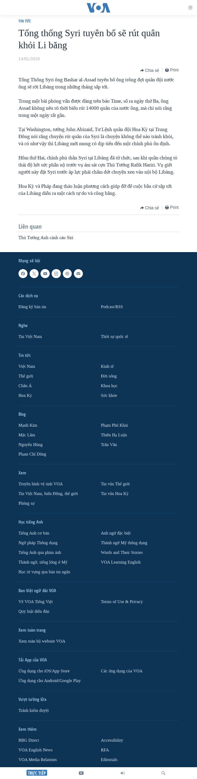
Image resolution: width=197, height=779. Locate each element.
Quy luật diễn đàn (33, 611)
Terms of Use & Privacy (122, 601)
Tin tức (24, 21)
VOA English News (35, 750)
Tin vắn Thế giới (115, 484)
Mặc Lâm (26, 435)
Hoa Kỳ (25, 395)
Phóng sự (26, 503)
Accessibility (112, 740)
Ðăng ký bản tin (32, 307)
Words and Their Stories (122, 552)
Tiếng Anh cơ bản (33, 533)
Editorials (109, 759)
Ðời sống (109, 376)
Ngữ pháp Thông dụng (38, 543)
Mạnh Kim (27, 425)
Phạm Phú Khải (114, 425)
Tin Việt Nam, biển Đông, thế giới (48, 493)
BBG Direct (28, 740)
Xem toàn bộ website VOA (41, 641)
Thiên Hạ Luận (114, 435)
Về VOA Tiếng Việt (35, 601)
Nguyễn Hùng (30, 444)
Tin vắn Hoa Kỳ (115, 493)
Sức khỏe (109, 395)
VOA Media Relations (37, 759)
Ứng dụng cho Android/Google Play (49, 680)
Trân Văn (109, 444)
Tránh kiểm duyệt (33, 710)
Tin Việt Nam (30, 336)
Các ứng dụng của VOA (122, 671)
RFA (105, 750)
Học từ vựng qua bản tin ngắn (44, 572)
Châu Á (25, 385)
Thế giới (25, 376)
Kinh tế (107, 366)
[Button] (149, 70)
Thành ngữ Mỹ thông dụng (124, 543)
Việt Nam (26, 366)
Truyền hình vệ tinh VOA (40, 484)
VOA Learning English (121, 562)
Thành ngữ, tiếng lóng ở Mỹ (42, 562)
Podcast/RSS (112, 307)
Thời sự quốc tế (114, 336)
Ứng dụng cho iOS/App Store (44, 671)
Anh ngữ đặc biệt (116, 533)
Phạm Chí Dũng (32, 454)
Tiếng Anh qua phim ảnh (39, 552)
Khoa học (109, 385)
